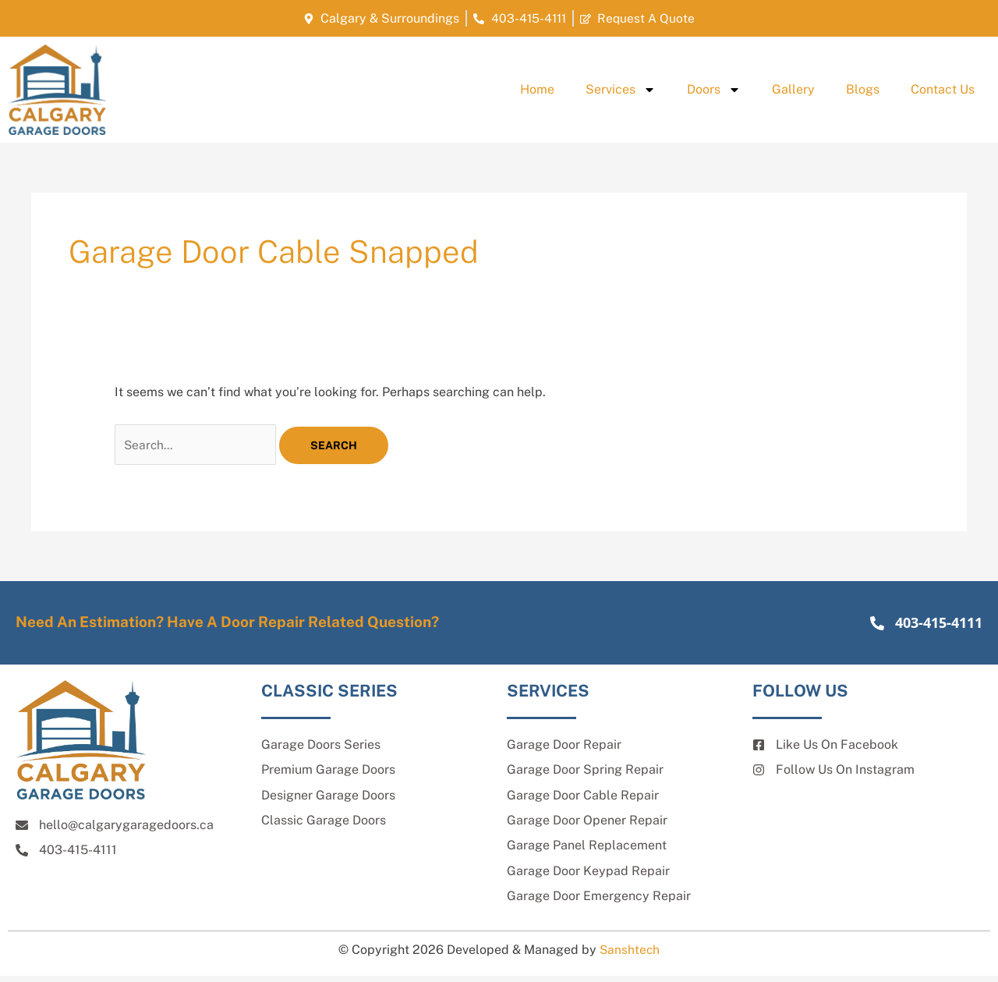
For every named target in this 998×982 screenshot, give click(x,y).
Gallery (793, 89)
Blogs (862, 89)
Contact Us (943, 89)
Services (621, 90)
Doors (714, 90)
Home (537, 89)
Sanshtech (629, 955)
